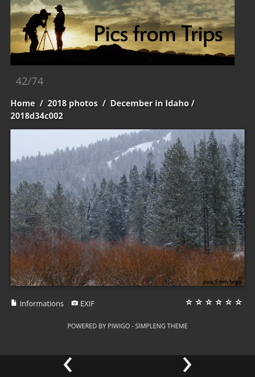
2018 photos (73, 103)
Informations (37, 303)
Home (22, 103)
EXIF (83, 303)
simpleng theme (161, 325)
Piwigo (119, 325)
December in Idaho (149, 103)
